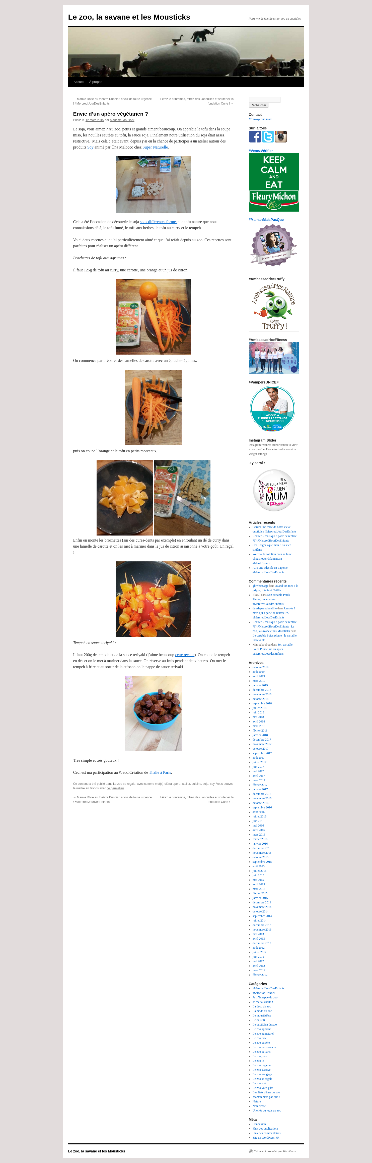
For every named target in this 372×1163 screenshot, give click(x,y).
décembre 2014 (262, 902)
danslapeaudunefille (265, 608)
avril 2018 (259, 721)
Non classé (259, 1106)
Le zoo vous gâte (263, 1088)
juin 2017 (258, 766)
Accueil (79, 82)
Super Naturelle (155, 147)
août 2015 (259, 866)
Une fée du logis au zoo (267, 1110)
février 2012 (260, 975)
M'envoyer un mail (260, 119)
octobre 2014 (260, 911)
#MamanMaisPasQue (266, 220)
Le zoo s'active (261, 1070)
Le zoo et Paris (262, 1051)
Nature (257, 1101)
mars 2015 (259, 889)
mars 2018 (259, 726)
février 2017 (260, 785)
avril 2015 (259, 884)
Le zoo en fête (261, 1042)
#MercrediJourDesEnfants (268, 988)
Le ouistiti (259, 1020)
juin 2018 (258, 712)
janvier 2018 (260, 735)
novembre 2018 (262, 694)
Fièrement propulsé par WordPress (275, 1151)
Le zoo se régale (124, 784)
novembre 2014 (262, 907)
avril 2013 (259, 938)
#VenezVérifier (261, 151)
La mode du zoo (262, 1011)
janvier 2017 (260, 789)
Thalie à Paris (160, 772)
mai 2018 (258, 717)
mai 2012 (258, 961)
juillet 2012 (259, 952)
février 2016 (260, 839)
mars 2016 (259, 834)
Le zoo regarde (262, 1065)
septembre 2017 (262, 753)
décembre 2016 (262, 794)
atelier (186, 784)
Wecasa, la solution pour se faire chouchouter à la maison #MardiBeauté (272, 558)
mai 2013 (258, 934)
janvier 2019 (260, 685)
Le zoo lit (258, 1060)
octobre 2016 (260, 803)
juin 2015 (258, 875)
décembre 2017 (262, 739)
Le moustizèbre (262, 1015)
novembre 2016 (262, 798)
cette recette (184, 655)
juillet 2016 (259, 816)
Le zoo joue (260, 1056)
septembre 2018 (262, 703)
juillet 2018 (259, 708)
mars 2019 (259, 681)
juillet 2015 (259, 871)
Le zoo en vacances (264, 1047)
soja (205, 784)
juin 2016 (258, 821)
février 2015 (260, 893)
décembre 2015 (262, 848)
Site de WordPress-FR (266, 1137)
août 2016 (259, 812)
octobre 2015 (260, 857)
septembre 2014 (262, 916)
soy (212, 784)
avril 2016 (259, 830)
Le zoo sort (259, 1083)
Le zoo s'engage (262, 1074)
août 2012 (259, 947)
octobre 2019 (260, 667)
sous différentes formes (158, 222)
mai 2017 (258, 771)
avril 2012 (259, 965)
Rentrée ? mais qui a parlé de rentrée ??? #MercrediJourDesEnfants (274, 613)
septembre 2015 (262, 861)
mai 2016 (258, 825)
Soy (90, 147)
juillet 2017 (259, 762)
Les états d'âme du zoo (266, 1092)
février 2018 (260, 730)
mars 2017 (259, 780)
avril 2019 (259, 676)
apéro (176, 784)
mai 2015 (258, 880)
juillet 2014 (259, 920)
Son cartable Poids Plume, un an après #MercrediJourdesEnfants (271, 599)
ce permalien (115, 788)
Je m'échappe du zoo (265, 997)
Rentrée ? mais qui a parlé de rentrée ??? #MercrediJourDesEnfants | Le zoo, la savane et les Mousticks (275, 626)
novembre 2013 (262, 929)
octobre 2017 (260, 748)
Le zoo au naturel (263, 1033)
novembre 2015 (262, 852)
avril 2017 (259, 776)
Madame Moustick (122, 120)
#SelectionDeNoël (264, 993)
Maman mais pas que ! (266, 1097)
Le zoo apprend (262, 1029)
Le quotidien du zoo (265, 1024)
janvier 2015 (260, 898)
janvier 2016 (260, 843)
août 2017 (259, 757)
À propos (95, 82)
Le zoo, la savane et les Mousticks (129, 17)
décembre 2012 (262, 943)
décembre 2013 (262, 925)
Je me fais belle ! (263, 1002)
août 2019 (259, 671)
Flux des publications (265, 1128)
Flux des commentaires (266, 1133)
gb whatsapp (260, 586)
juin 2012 (258, 956)
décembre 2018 (262, 690)
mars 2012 (259, 970)
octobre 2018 (260, 699)
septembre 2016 (262, 807)
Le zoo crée (260, 1038)
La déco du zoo (262, 1006)
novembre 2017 (262, 744)
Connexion (259, 1124)
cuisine (196, 784)
